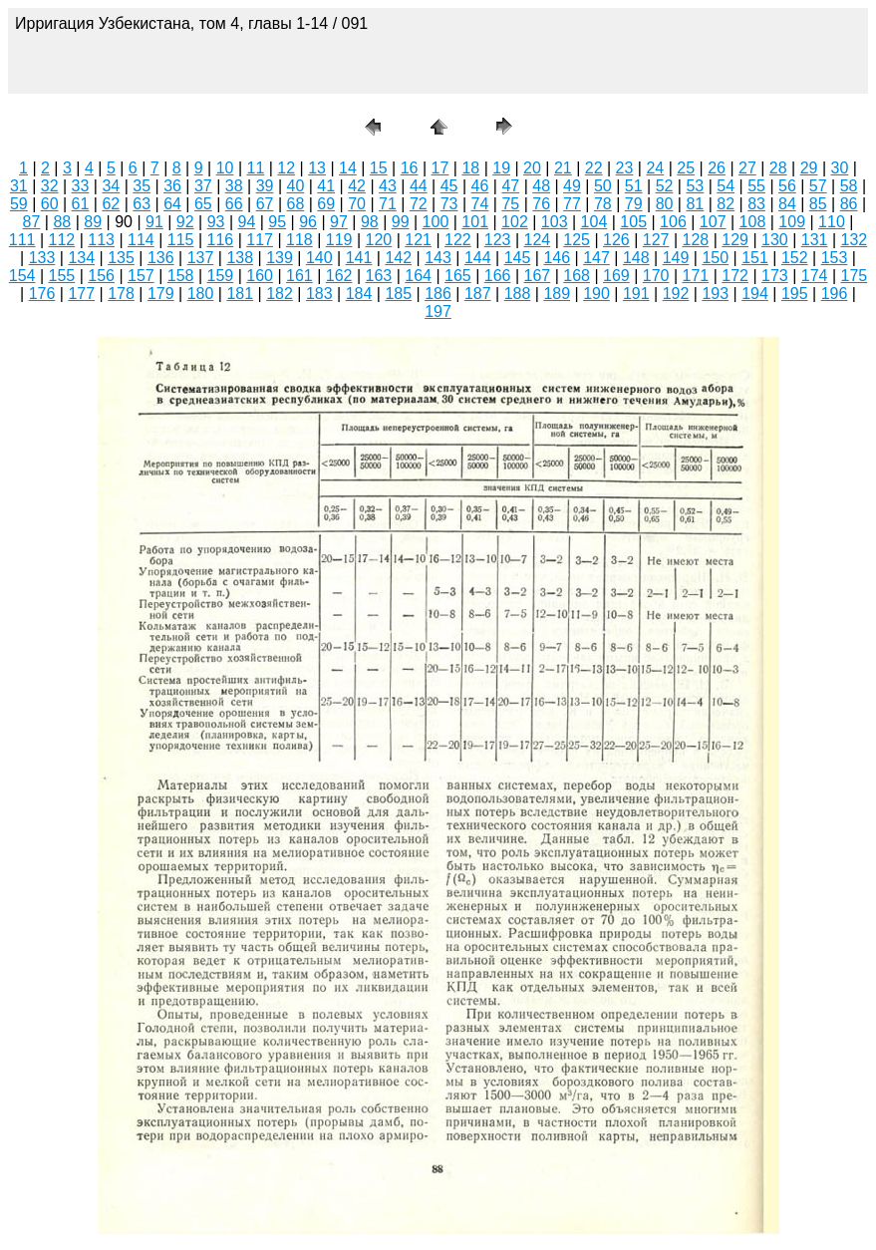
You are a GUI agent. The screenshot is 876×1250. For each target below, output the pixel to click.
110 (831, 221)
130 (774, 239)
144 (477, 257)
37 (203, 185)
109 (791, 221)
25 (686, 167)
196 (834, 293)
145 (517, 257)
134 (81, 257)
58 (849, 185)
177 (81, 293)
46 (480, 185)
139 (279, 257)
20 (532, 167)
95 (277, 221)
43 (388, 185)
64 (172, 203)
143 (438, 257)
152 (794, 257)
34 (111, 185)
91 (154, 221)
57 (818, 185)
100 (436, 221)
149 (676, 257)
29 (809, 167)
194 (754, 293)
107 (713, 221)
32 (50, 185)
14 (348, 167)
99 (401, 221)
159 (220, 275)
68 (296, 203)
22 (594, 167)
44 (419, 185)
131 (814, 239)
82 (725, 203)
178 (121, 293)
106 (673, 221)
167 (537, 275)
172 (735, 275)
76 (541, 203)
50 (603, 185)
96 (308, 221)
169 (616, 275)
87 (32, 221)
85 (818, 203)
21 (563, 167)
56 (787, 185)
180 (200, 293)
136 (160, 257)
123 (497, 239)
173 (774, 275)
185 (398, 293)
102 (514, 221)
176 (42, 293)
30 (840, 167)
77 (572, 203)
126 (616, 239)
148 (636, 257)
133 (42, 257)
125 (576, 239)
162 (339, 275)
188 (517, 293)
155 (62, 275)
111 (22, 239)
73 (449, 203)
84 (787, 203)
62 (111, 203)
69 (326, 203)
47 (510, 185)
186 (438, 293)
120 (379, 239)
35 (141, 185)
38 (234, 185)
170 (656, 275)
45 (449, 185)
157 (141, 275)
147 (596, 257)
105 (633, 221)
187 (477, 293)
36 (172, 185)
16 (410, 167)
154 (22, 275)
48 (541, 185)
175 (854, 275)
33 (81, 185)
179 (160, 293)
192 (676, 293)
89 (93, 221)
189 (556, 293)
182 (279, 293)
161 (299, 275)
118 (299, 239)
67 (265, 203)
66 (234, 203)
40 (296, 185)
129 (735, 239)
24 (655, 167)
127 (656, 239)
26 (717, 167)
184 (359, 293)
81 (695, 203)
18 (470, 167)
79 (634, 203)
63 (141, 203)
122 (457, 239)
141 (359, 257)
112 (62, 239)
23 (625, 167)
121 (418, 239)
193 (715, 293)
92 (185, 221)
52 (665, 185)
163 (379, 275)
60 (50, 203)
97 (339, 221)
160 (259, 275)
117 (259, 239)
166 (497, 275)
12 (286, 167)
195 (794, 293)
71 (388, 203)
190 (596, 293)
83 (756, 203)
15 (379, 167)
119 (339, 239)
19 (501, 167)
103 (554, 221)
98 (370, 221)
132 (854, 239)
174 (814, 275)
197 (438, 311)
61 (81, 203)
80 (665, 203)
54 (725, 185)
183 (319, 293)
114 (141, 239)
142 (398, 257)
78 (603, 203)
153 (834, 257)
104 (594, 221)
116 (220, 239)
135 (121, 257)
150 (715, 257)
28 (778, 167)
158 (180, 275)
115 (180, 239)
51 (634, 185)
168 (576, 275)
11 (255, 167)
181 (239, 293)
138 (239, 257)
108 (752, 221)
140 (319, 257)
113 (101, 239)
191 (636, 293)
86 (849, 203)
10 (225, 167)
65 (203, 203)
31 (19, 185)
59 (19, 203)
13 (317, 167)
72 (419, 203)
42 (357, 185)
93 (216, 221)
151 (754, 257)
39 (265, 185)
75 (510, 203)
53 (695, 185)
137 (200, 257)
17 (440, 167)
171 (696, 275)
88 (62, 221)
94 (247, 221)
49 (572, 185)
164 (418, 275)
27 (747, 167)
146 (556, 257)
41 (326, 185)
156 (101, 275)
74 (480, 203)
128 (696, 239)
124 (537, 239)
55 (756, 185)
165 (457, 275)
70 (357, 203)
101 (474, 221)
